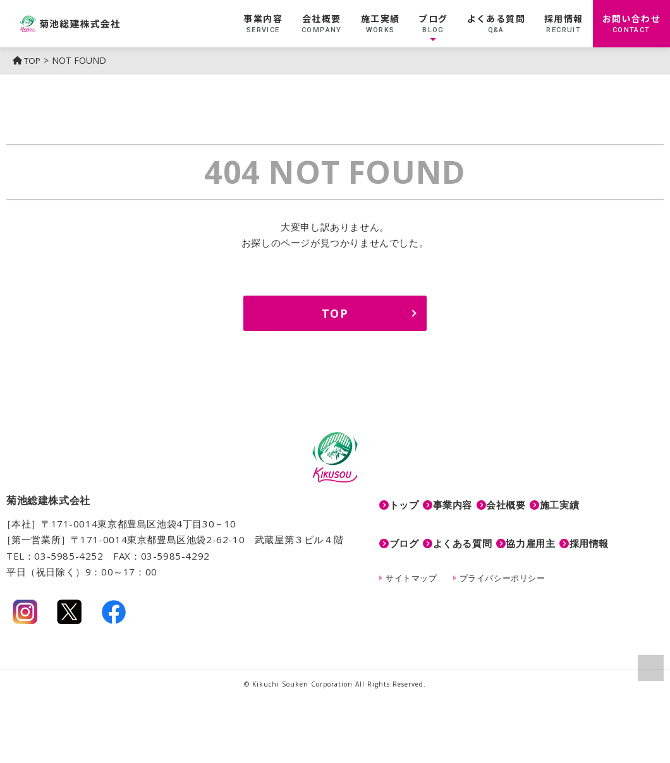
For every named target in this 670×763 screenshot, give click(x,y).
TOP (28, 60)
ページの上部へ (649, 666)
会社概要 (322, 23)
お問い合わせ (631, 23)
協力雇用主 (560, 528)
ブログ (433, 23)
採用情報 (563, 23)
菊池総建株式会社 (106, 23)
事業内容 (263, 23)
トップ (404, 499)
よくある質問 (496, 23)
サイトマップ (411, 557)
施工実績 (380, 23)
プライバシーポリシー (502, 557)
